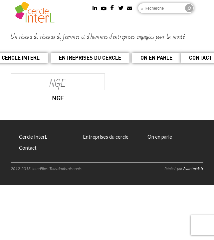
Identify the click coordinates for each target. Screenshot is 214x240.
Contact (28, 148)
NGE (58, 98)
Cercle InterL (33, 137)
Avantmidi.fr (193, 168)
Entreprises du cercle (90, 57)
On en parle (156, 57)
